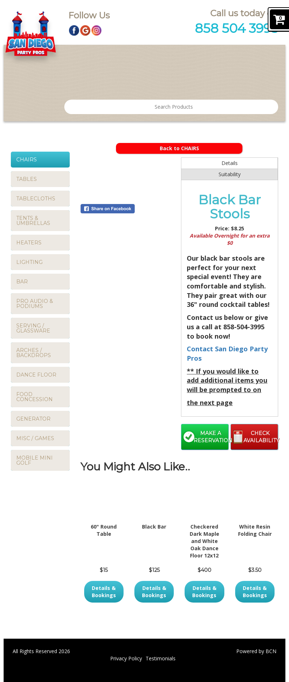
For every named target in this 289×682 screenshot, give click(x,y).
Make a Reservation (211, 437)
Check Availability (260, 437)
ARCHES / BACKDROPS (33, 353)
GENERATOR (33, 419)
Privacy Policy (126, 658)
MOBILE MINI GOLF (34, 460)
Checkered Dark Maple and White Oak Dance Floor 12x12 (204, 541)
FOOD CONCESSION (34, 397)
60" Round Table (104, 530)
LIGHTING (29, 262)
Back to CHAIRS (179, 148)
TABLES (26, 179)
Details (229, 163)
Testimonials (153, 56)
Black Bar (154, 526)
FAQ (171, 80)
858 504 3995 (236, 28)
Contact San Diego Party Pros (228, 56)
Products (109, 56)
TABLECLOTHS (35, 198)
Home (77, 56)
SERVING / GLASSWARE (33, 328)
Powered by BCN (256, 651)
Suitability (230, 174)
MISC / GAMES (35, 438)
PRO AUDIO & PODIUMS (34, 303)
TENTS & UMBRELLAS (33, 220)
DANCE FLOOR (36, 375)
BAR (22, 281)
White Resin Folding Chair (255, 530)
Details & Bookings (104, 592)
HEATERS (29, 242)
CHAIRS (26, 159)
